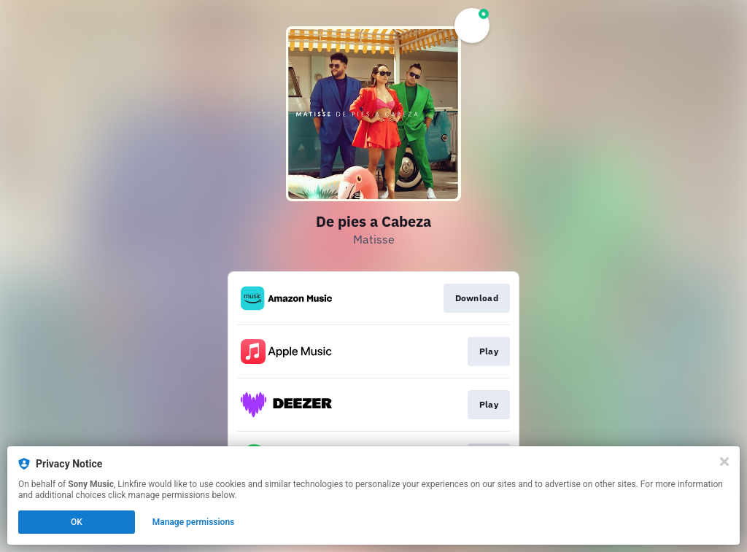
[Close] (724, 461)
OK (76, 522)
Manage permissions (193, 522)
